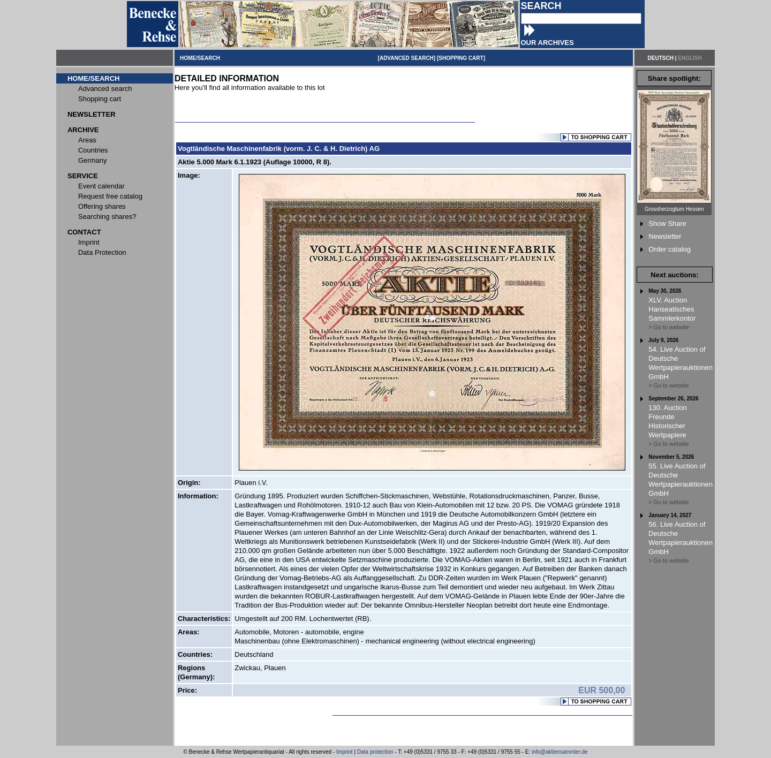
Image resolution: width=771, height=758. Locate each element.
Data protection (375, 752)
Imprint (344, 752)
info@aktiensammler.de (560, 752)
